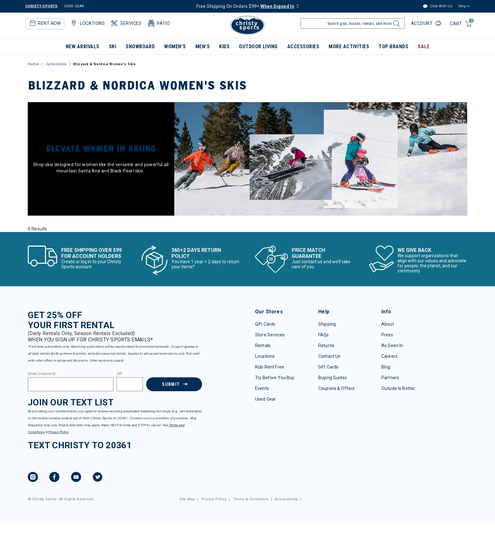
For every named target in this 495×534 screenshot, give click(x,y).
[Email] (70, 384)
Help (462, 6)
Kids (224, 46)
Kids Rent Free (269, 366)
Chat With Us (437, 6)
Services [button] (126, 23)
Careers (389, 356)
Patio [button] (158, 23)
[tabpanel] (247, 229)
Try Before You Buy (275, 377)
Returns (326, 345)
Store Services (270, 334)
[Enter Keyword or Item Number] (353, 23)
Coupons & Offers (336, 388)
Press (387, 334)
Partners (390, 377)
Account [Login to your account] (422, 23)
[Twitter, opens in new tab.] (97, 478)
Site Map (187, 499)
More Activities (349, 46)
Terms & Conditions (251, 499)
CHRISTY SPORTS (41, 6)
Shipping (327, 324)
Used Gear (265, 399)
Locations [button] (87, 23)
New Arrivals (82, 46)
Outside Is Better (398, 388)
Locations (265, 356)
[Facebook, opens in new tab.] (54, 478)
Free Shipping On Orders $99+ (245, 6)
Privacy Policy (58, 432)
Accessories (303, 46)
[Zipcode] (129, 384)
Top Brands (393, 46)
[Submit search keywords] (395, 25)
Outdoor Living (258, 46)
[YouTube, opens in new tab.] (76, 478)
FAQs (323, 334)
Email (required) (42, 374)
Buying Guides (332, 377)
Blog (386, 366)
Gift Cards (265, 324)
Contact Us (329, 356)
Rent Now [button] (44, 23)
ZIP (119, 374)
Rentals (263, 345)
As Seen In (392, 345)
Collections (56, 64)
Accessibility (286, 499)
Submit (171, 384)
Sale (423, 46)
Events (262, 388)
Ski (112, 46)
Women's (175, 46)
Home (33, 64)
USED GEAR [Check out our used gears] (74, 6)
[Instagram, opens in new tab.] (33, 478)
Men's (202, 46)
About (387, 324)
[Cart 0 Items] (461, 24)
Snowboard (140, 46)
